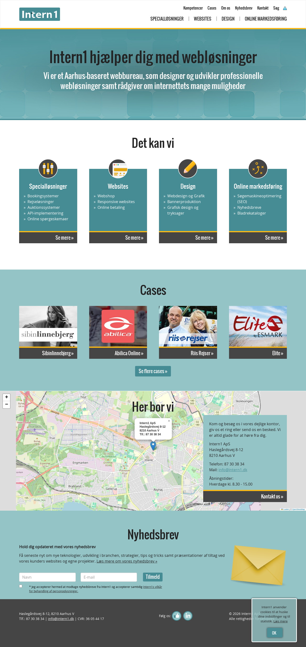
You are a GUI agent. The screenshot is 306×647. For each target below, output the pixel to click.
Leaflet (285, 509)
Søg (276, 8)
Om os (225, 8)
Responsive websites (116, 201)
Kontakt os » (272, 496)
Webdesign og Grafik (186, 196)
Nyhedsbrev (243, 8)
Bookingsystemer (43, 196)
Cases (212, 8)
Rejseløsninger (40, 201)
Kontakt (262, 8)
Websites (202, 19)
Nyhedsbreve (249, 207)
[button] (153, 446)
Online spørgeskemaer (47, 218)
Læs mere (280, 621)
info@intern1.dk (233, 469)
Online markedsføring (266, 19)
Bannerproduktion (184, 201)
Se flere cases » (153, 371)
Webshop (106, 196)
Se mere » (64, 237)
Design (228, 19)
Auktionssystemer (43, 207)
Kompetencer (193, 8)
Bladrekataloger (251, 213)
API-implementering (45, 213)
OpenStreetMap (298, 509)
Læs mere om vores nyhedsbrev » (127, 561)
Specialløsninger (167, 19)
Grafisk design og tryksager (182, 210)
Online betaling (111, 207)
